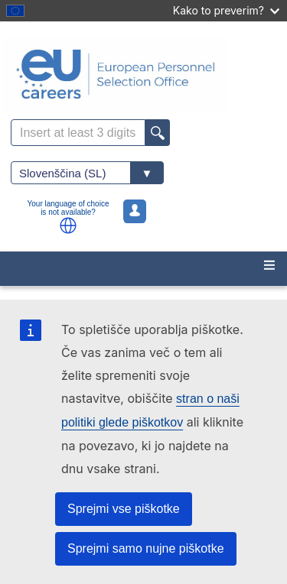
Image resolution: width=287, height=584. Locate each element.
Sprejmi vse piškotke (123, 508)
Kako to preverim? (226, 10)
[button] (68, 225)
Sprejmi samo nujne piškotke (145, 548)
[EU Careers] (143, 74)
